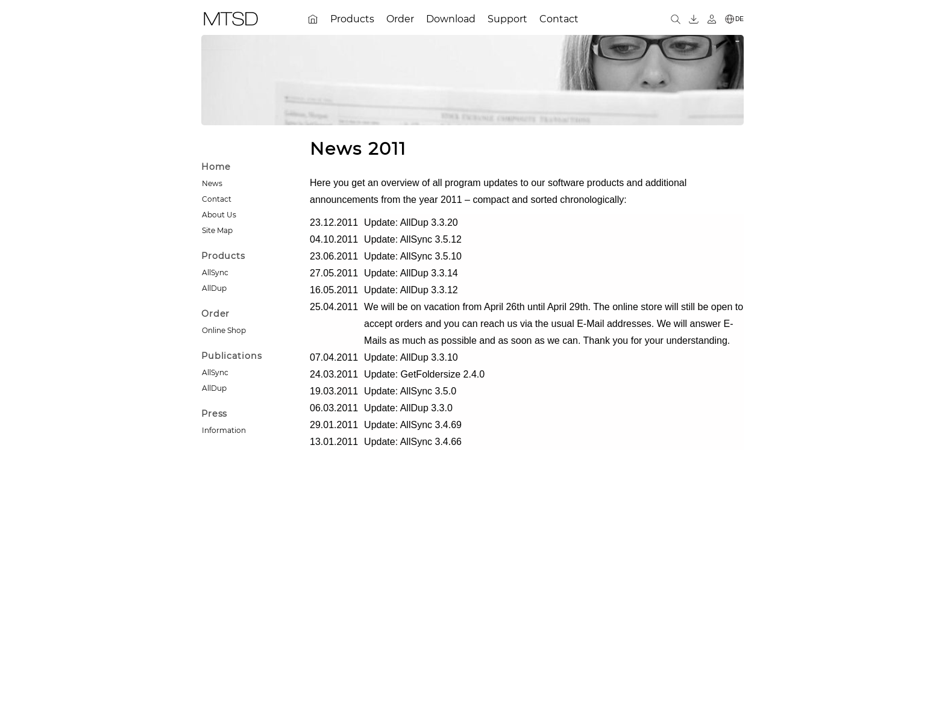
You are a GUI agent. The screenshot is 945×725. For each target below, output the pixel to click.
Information (224, 430)
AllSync (215, 272)
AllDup (214, 288)
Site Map (217, 230)
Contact (216, 199)
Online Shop (224, 330)
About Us (219, 214)
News (212, 183)
